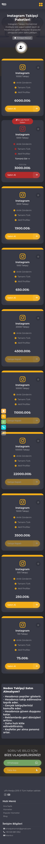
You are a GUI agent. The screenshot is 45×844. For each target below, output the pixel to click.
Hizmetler (7, 809)
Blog (5, 816)
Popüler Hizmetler (11, 813)
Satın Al (22, 108)
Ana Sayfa (7, 806)
